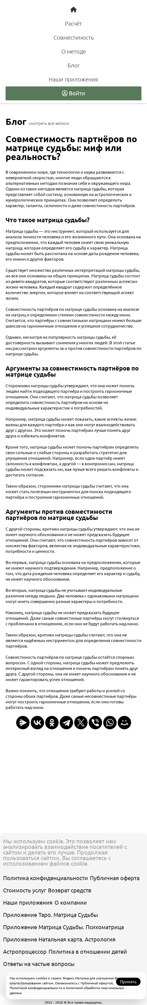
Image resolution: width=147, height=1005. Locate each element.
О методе (73, 51)
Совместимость (74, 37)
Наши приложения (73, 79)
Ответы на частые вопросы (38, 964)
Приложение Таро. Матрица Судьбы (50, 915)
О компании (70, 902)
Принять (128, 981)
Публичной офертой (97, 983)
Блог (74, 65)
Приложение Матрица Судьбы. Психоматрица (63, 927)
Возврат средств (69, 890)
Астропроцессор (25, 951)
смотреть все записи (49, 123)
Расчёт (73, 23)
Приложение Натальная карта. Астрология (59, 939)
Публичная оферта (114, 878)
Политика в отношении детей (88, 951)
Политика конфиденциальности (45, 878)
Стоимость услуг (24, 890)
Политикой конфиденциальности (36, 988)
